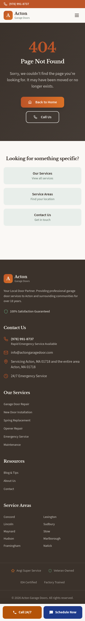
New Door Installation (18, 412)
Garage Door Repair (16, 404)
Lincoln (8, 524)
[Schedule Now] (63, 612)
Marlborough (52, 538)
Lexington (50, 517)
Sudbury (49, 524)
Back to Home (42, 102)
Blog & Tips (11, 473)
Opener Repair (13, 428)
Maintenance (12, 445)
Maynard (9, 531)
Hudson (9, 538)
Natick (48, 546)
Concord (9, 517)
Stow (47, 531)
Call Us (42, 117)
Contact (9, 489)
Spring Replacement (17, 420)
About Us (10, 481)
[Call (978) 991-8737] (22, 612)
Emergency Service (16, 436)
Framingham (12, 546)
